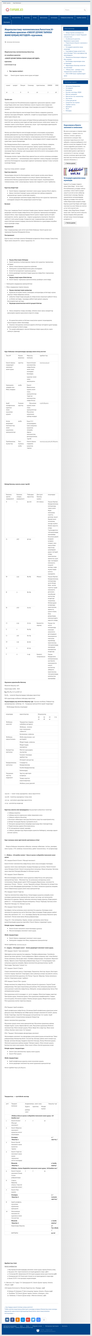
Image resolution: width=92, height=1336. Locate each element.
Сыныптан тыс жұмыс (73, 102)
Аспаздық (54, 17)
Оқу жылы (69, 98)
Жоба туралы (7, 3)
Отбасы (6, 17)
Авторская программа (10, 1326)
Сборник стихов (37, 1326)
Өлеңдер (69, 111)
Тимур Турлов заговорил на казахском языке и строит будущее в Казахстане (75, 35)
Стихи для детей (71, 100)
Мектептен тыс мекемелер (74, 96)
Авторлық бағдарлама (13, 42)
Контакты (64, 1326)
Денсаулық (43, 17)
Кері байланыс (17, 3)
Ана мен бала (16, 17)
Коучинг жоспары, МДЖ (73, 92)
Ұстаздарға (69, 88)
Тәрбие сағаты (81, 17)
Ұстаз (35, 17)
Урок (21, 1326)
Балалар (27, 17)
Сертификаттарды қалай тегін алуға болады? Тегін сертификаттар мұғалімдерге (75, 53)
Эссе (67, 108)
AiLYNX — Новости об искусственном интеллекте (48, 1330)
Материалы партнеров (51, 1326)
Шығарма (7, 22)
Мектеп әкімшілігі (71, 94)
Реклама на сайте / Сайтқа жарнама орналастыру (18, 1327)
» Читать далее (70, 163)
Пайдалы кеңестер (67, 17)
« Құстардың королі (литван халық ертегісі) (19, 1307)
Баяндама (69, 90)
